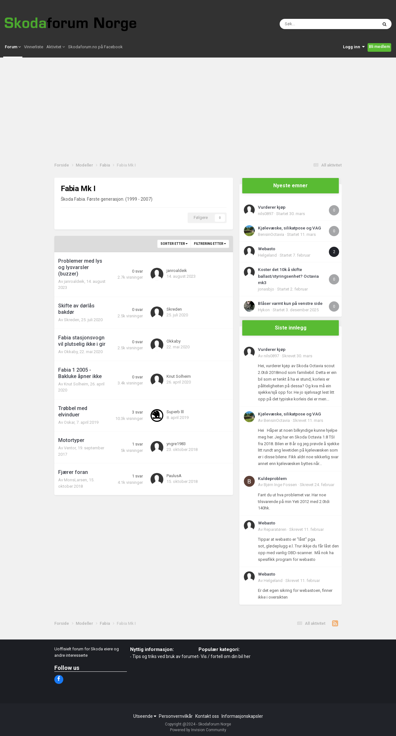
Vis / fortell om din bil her (226, 656)
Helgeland (267, 255)
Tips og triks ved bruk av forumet (165, 656)
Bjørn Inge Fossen (280, 484)
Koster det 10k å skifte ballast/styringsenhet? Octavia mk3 (288, 276)
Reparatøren (275, 529)
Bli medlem (379, 49)
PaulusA (174, 475)
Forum (13, 50)
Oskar (69, 422)
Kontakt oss (207, 716)
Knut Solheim (76, 384)
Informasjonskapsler (242, 716)
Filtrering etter (210, 243)
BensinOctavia (271, 234)
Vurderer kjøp (271, 207)
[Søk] (306, 25)
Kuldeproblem (272, 478)
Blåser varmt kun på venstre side (290, 303)
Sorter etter (174, 243)
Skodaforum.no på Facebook (95, 50)
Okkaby (71, 351)
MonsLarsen (75, 479)
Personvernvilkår (176, 716)
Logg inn (354, 50)
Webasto (266, 248)
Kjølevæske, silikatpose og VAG (289, 227)
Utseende (144, 716)
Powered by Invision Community (198, 730)
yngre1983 (176, 443)
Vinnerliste (33, 50)
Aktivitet (55, 50)
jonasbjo (266, 289)
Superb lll (175, 411)
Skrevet (297, 355)
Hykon (264, 309)
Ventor (70, 447)
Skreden (71, 319)
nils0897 (265, 213)
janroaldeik (74, 281)
